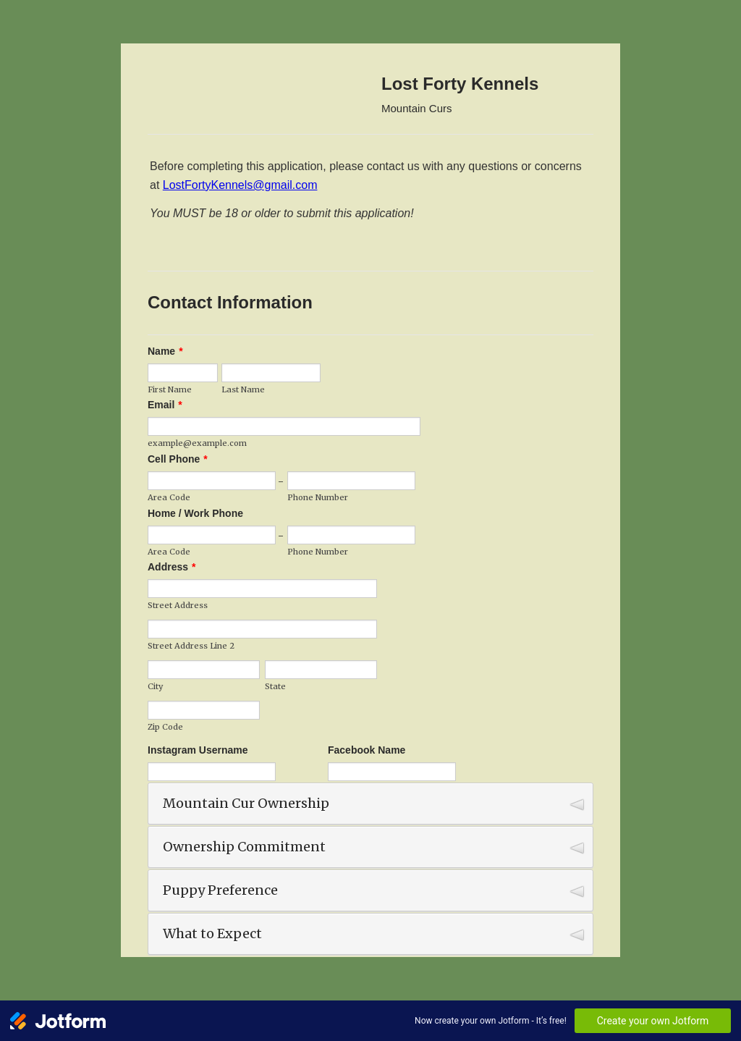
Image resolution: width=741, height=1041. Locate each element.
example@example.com (197, 443)
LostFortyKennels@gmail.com (240, 185)
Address (171, 567)
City (155, 686)
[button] (370, 804)
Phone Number (317, 497)
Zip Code (165, 727)
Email (165, 404)
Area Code (169, 497)
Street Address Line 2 (191, 646)
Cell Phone (178, 459)
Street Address (178, 605)
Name (165, 351)
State (275, 686)
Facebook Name (366, 750)
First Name (170, 389)
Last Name (243, 389)
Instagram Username (198, 750)
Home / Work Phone (195, 513)
